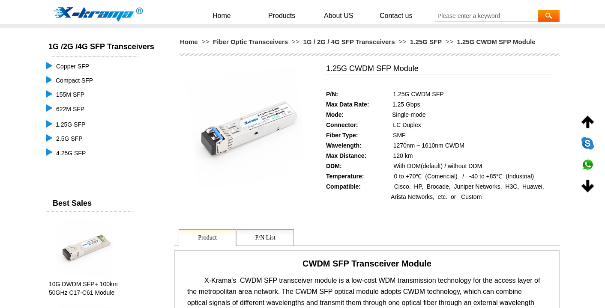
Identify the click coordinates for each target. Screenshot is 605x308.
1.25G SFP (426, 41)
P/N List (265, 237)
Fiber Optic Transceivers (250, 41)
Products (289, 15)
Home (242, 15)
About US (334, 15)
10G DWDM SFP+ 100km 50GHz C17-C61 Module (83, 288)
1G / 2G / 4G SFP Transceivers (349, 41)
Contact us (379, 15)
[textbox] (486, 16)
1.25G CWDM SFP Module (496, 41)
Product (207, 237)
